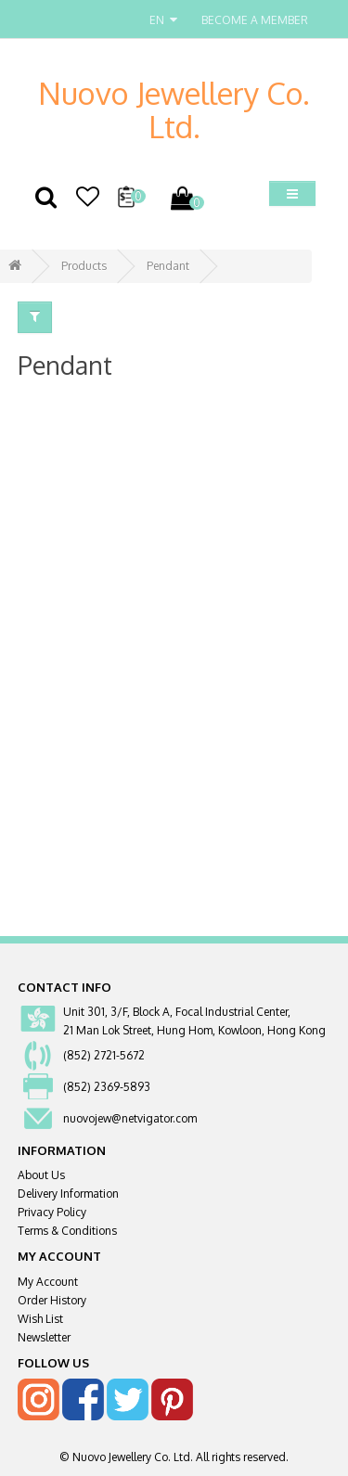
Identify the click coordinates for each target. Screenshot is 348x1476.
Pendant (168, 266)
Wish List (40, 1319)
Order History (52, 1300)
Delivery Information (68, 1193)
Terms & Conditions (67, 1231)
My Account (48, 1282)
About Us (41, 1175)
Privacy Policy (52, 1212)
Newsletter (44, 1337)
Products (84, 266)
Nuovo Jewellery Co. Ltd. (174, 109)
